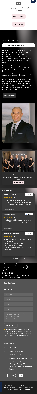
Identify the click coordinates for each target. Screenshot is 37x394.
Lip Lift (4, 270)
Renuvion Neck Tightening (24, 266)
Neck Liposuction (8, 266)
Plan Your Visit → (11, 325)
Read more (30, 204)
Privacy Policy (13, 387)
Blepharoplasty (25, 268)
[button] (19, 16)
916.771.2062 (12, 348)
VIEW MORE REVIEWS (19, 258)
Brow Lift (15, 268)
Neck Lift (17, 264)
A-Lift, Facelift (7, 264)
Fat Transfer (6, 268)
